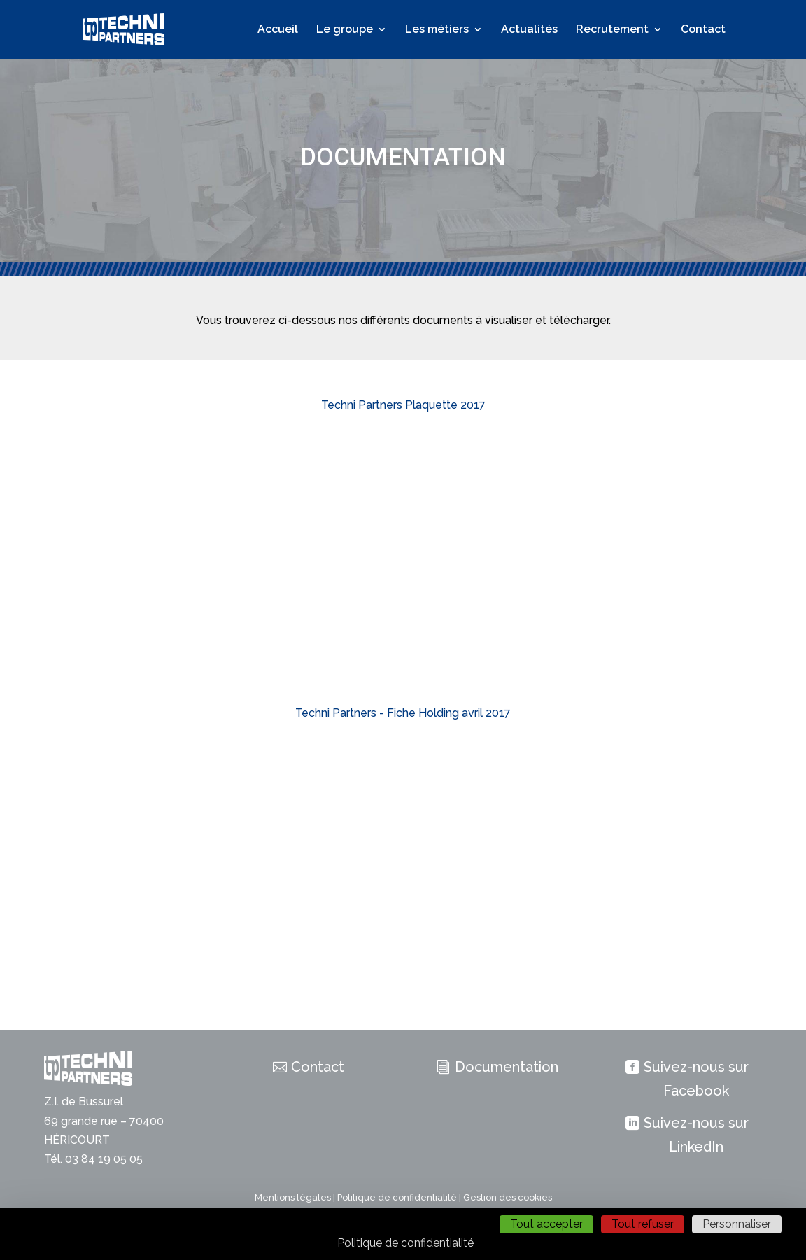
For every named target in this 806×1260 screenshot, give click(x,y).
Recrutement (612, 30)
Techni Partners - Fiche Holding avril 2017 (403, 713)
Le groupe (344, 30)
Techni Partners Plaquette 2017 (403, 405)
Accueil (277, 30)
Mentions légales (293, 1197)
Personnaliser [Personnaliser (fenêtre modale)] (736, 1224)
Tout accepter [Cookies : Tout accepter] (546, 1224)
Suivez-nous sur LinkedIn (696, 1134)
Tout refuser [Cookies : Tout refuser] (642, 1224)
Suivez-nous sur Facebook (696, 1078)
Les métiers (437, 30)
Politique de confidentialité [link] (405, 1243)
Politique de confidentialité (397, 1197)
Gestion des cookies (507, 1197)
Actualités (529, 30)
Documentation (506, 1066)
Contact (703, 30)
